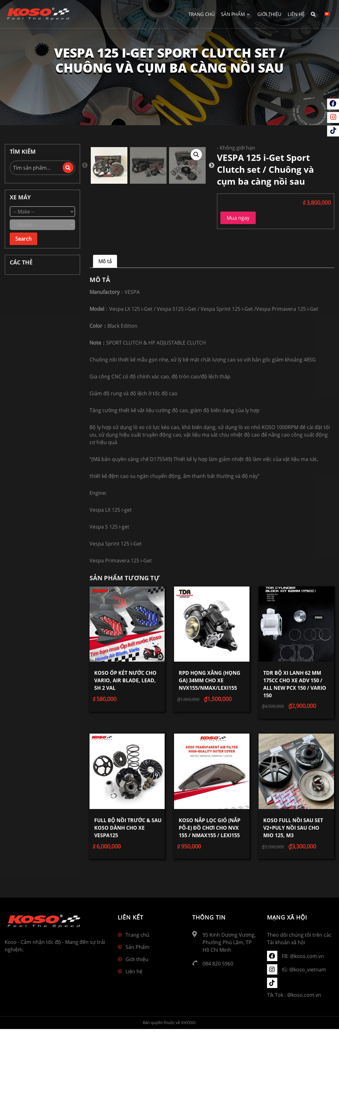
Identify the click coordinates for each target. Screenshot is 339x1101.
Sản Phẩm (235, 14)
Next (211, 283)
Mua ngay (238, 217)
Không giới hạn (237, 147)
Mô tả (105, 333)
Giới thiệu (269, 14)
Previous (85, 283)
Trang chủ (201, 14)
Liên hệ (296, 14)
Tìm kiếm (68, 167)
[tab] (105, 333)
